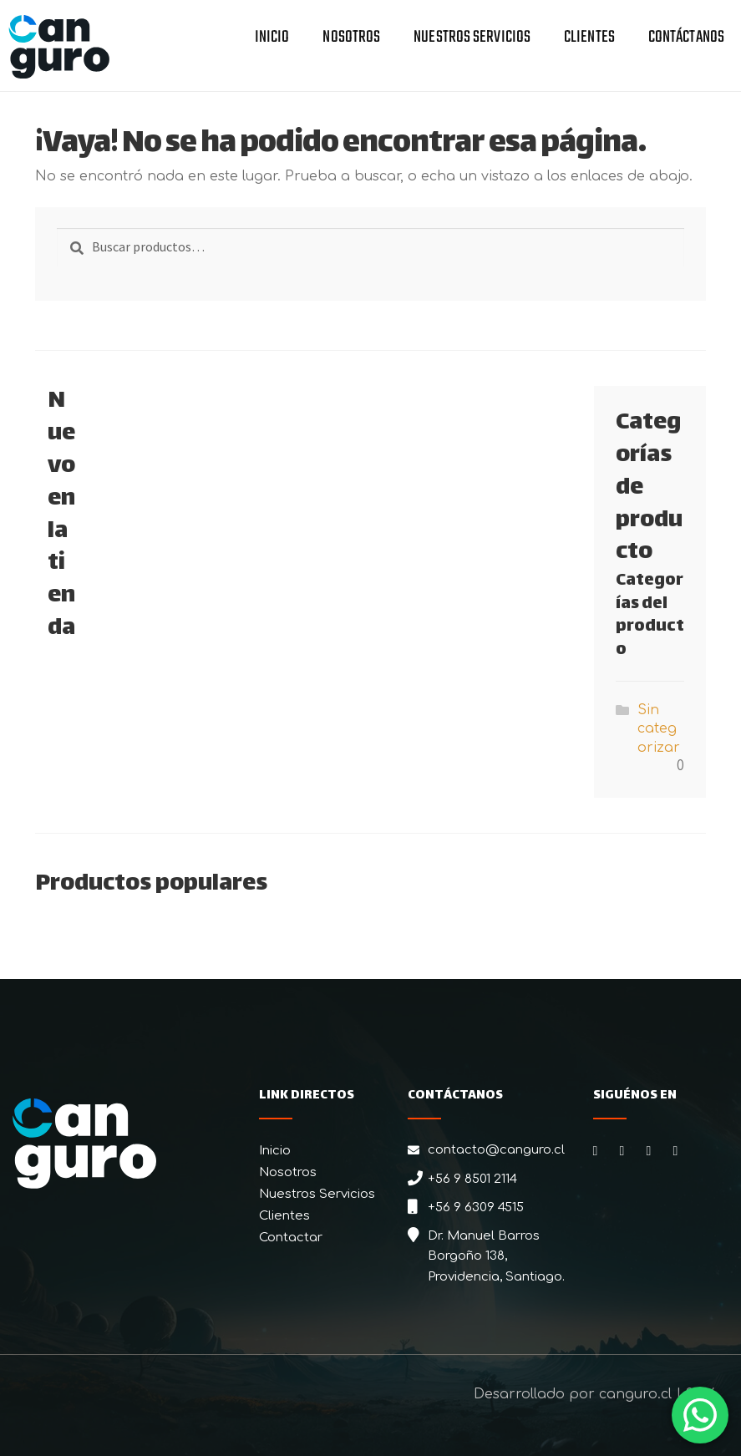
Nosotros (351, 38)
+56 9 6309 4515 (476, 1207)
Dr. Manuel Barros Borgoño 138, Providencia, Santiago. (496, 1256)
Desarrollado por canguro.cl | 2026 (595, 1394)
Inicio (272, 38)
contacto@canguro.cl (496, 1150)
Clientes (589, 38)
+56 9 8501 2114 (472, 1179)
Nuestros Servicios (472, 38)
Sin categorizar (658, 729)
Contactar (290, 1237)
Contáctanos (686, 38)
